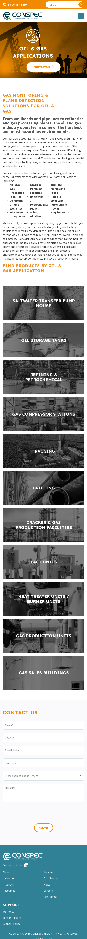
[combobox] (65, 4)
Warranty (8, 911)
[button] (81, 16)
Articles (48, 872)
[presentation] (30, 814)
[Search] (81, 4)
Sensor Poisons (12, 917)
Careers (48, 890)
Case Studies (51, 878)
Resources (9, 890)
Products (8, 884)
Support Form (11, 924)
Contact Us (50, 896)
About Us (8, 872)
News (47, 884)
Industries (9, 878)
